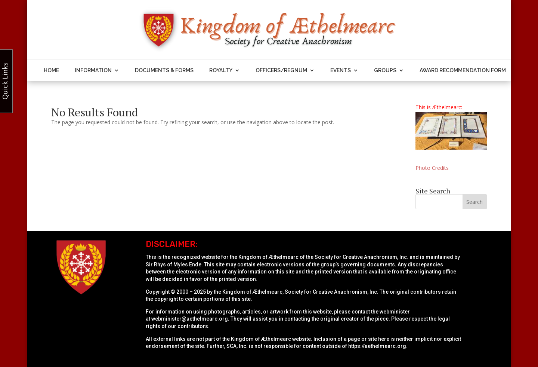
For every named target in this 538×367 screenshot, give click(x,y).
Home (51, 70)
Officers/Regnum (281, 70)
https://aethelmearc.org (377, 346)
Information (93, 70)
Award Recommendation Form (463, 70)
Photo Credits (432, 167)
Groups (385, 70)
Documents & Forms (164, 70)
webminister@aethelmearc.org (189, 319)
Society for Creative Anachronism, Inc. (361, 257)
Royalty (220, 70)
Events (340, 70)
